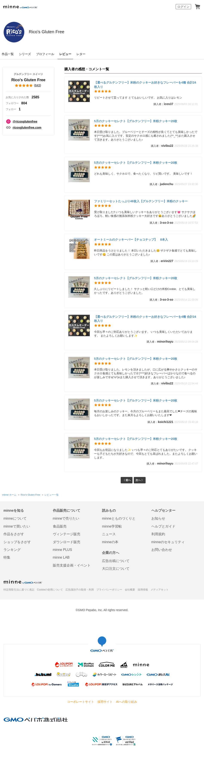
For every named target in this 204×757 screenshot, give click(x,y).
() (28, 85)
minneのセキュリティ (168, 542)
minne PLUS (62, 550)
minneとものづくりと (118, 518)
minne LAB (61, 557)
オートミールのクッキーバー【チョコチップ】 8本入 (131, 239)
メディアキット (160, 589)
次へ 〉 (140, 481)
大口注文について (115, 568)
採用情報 (143, 589)
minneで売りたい (66, 518)
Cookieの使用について (50, 589)
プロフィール (45, 54)
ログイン (183, 6)
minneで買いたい (16, 526)
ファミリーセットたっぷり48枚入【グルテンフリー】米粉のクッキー (141, 201)
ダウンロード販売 (66, 542)
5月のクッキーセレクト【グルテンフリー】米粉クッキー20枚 (135, 121)
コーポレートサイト (80, 701)
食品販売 (60, 526)
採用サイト (105, 701)
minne (22, 582)
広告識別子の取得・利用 (79, 589)
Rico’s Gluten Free (73, 32)
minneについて (15, 518)
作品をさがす (13, 534)
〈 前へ (126, 481)
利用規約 (158, 534)
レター (80, 54)
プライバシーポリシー (109, 589)
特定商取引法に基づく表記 (18, 589)
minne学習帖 (112, 526)
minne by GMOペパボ (20, 6)
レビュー (65, 54)
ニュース (109, 534)
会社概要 (130, 589)
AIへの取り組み (126, 701)
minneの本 (110, 542)
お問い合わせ (161, 550)
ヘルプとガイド (163, 526)
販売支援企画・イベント (72, 565)
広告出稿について (115, 561)
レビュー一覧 (51, 495)
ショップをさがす (17, 542)
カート (197, 6)
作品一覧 (8, 54)
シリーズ (25, 54)
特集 (6, 557)
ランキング (12, 550)
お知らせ (158, 518)
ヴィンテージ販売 (66, 534)
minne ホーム (9, 495)
